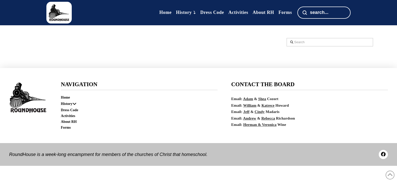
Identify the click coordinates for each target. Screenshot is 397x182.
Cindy (260, 112)
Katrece (268, 105)
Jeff (246, 112)
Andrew (249, 118)
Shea (262, 99)
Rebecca (268, 118)
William (249, 105)
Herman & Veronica (260, 125)
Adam (248, 99)
